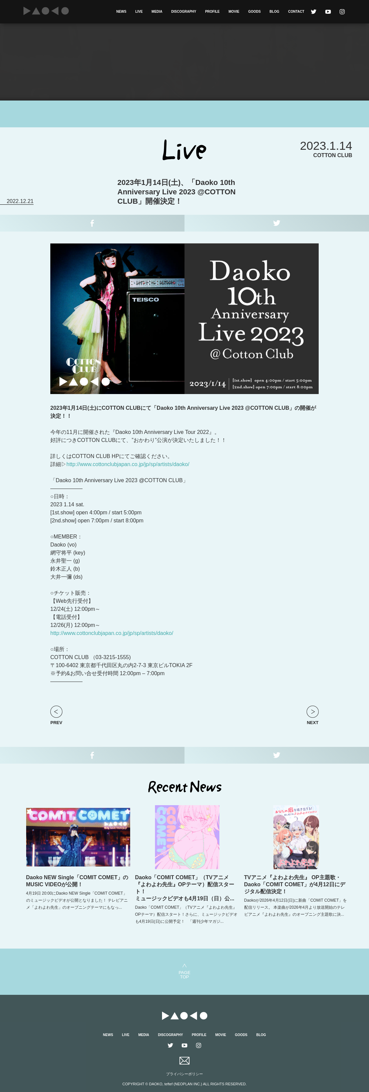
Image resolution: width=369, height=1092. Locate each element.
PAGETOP (184, 974)
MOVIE (233, 11)
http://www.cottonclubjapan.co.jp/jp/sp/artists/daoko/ (127, 464)
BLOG (274, 11)
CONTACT (296, 11)
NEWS (121, 11)
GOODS (254, 11)
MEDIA (157, 11)
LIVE (139, 11)
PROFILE (212, 11)
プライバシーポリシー (184, 1074)
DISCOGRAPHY (183, 11)
